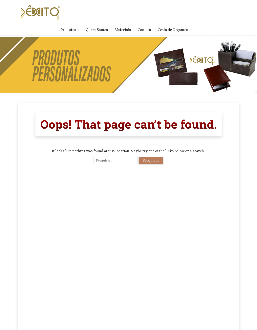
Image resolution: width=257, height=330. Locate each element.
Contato (144, 30)
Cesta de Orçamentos (175, 30)
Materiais (123, 30)
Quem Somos (97, 30)
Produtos (68, 30)
